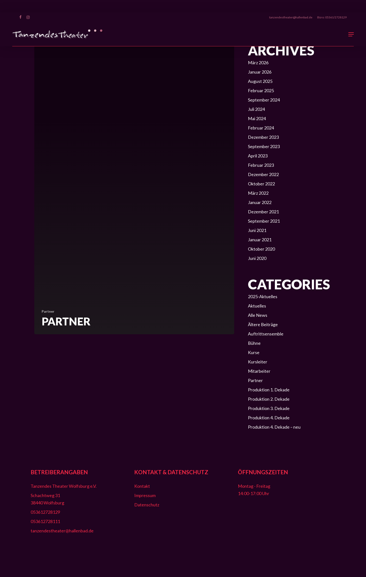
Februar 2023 (261, 165)
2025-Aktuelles (262, 296)
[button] (351, 34)
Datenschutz (146, 504)
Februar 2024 (261, 127)
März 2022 (258, 193)
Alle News (257, 315)
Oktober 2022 (261, 183)
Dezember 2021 (263, 211)
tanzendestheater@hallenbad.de (62, 530)
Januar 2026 (259, 72)
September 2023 (264, 146)
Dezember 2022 (263, 174)
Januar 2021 (259, 239)
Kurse (253, 352)
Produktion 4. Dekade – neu (274, 427)
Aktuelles (257, 305)
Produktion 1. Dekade (269, 389)
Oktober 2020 (261, 249)
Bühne (254, 343)
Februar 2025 (261, 90)
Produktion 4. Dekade (269, 417)
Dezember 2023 (263, 137)
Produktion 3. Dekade (269, 408)
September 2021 (264, 221)
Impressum (145, 495)
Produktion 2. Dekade (269, 399)
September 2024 (264, 100)
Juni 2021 (257, 230)
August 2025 (260, 81)
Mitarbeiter (259, 371)
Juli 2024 (256, 109)
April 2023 (258, 155)
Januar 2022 (259, 202)
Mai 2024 (257, 118)
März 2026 (258, 62)
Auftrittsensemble (265, 333)
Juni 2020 (257, 258)
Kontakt (142, 486)
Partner (48, 311)
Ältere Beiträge (263, 324)
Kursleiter (257, 361)
